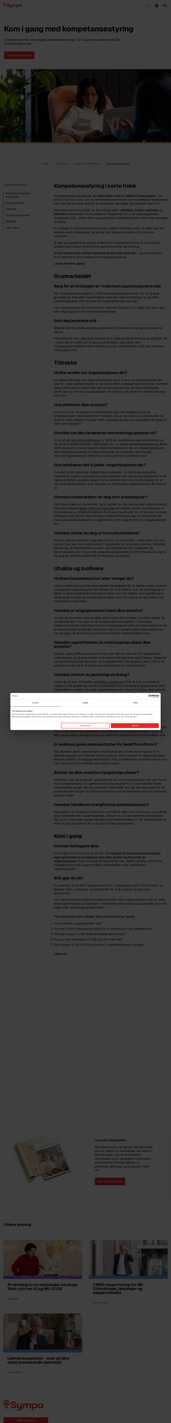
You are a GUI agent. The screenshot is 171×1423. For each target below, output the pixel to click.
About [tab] (135, 703)
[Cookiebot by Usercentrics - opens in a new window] (144, 696)
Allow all (135, 726)
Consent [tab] (35, 703)
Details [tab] (85, 703)
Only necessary (85, 726)
